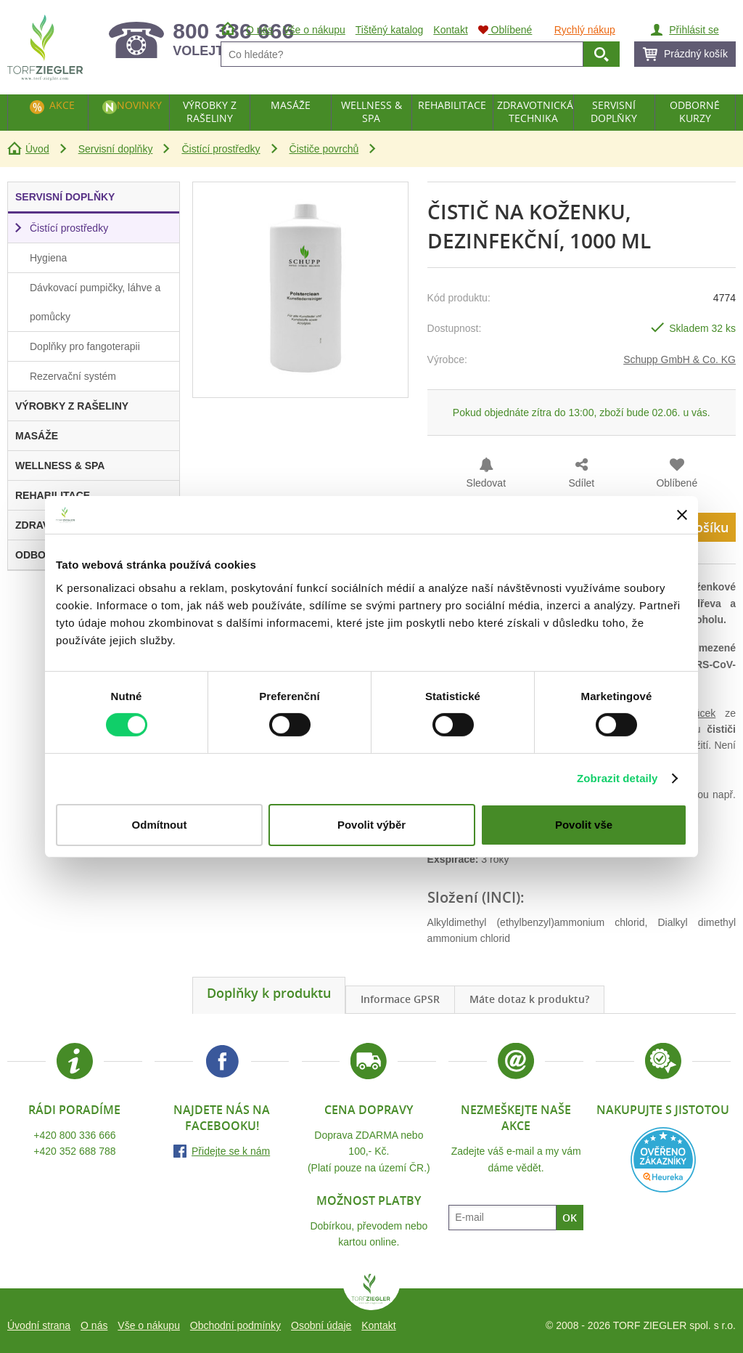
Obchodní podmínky (235, 1325)
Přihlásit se (693, 30)
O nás (94, 1325)
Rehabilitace (452, 105)
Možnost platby (368, 1200)
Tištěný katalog (390, 30)
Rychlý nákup (584, 30)
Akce (62, 105)
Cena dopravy (368, 1110)
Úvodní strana (38, 1325)
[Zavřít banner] (682, 515)
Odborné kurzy (695, 111)
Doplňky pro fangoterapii (85, 346)
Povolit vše (583, 824)
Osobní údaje (321, 1325)
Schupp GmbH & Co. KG (679, 359)
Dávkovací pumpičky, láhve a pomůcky (95, 302)
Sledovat (486, 483)
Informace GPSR (400, 999)
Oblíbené (676, 483)
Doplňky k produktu (269, 992)
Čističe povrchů (324, 149)
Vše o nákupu (149, 1325)
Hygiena (48, 258)
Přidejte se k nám (231, 1151)
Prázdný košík (696, 54)
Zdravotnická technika (535, 111)
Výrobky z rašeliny (210, 111)
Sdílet (581, 483)
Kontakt (378, 1325)
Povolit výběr (371, 824)
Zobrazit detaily (617, 778)
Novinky (139, 105)
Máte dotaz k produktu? (529, 999)
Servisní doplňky (115, 149)
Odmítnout (159, 824)
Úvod (37, 149)
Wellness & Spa (371, 111)
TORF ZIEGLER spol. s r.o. (371, 1292)
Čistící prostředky (220, 149)
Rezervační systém (73, 376)
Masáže (291, 105)
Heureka (663, 1159)
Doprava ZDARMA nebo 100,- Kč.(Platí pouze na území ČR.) (369, 1151)
